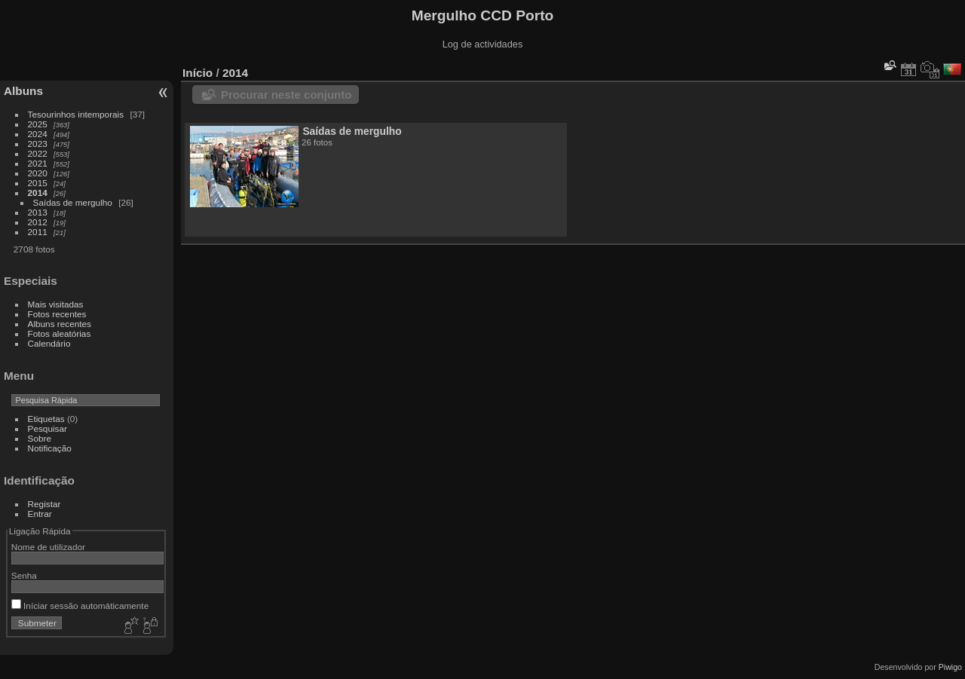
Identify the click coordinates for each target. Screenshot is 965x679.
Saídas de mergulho (72, 202)
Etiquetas (46, 419)
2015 (37, 183)
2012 (37, 222)
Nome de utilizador (48, 547)
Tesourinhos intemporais (76, 114)
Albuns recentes (59, 324)
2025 (37, 124)
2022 (37, 153)
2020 (37, 173)
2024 (37, 134)
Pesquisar (47, 428)
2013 (37, 212)
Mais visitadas (56, 304)
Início (197, 72)
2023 (37, 143)
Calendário (49, 343)
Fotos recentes (57, 314)
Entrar (40, 513)
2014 (37, 192)
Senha (24, 575)
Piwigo (950, 666)
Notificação (50, 448)
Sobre (39, 438)
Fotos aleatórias (59, 333)
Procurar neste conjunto (286, 94)
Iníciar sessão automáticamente (80, 605)
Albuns (23, 90)
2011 (37, 232)
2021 (37, 163)
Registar (44, 504)
